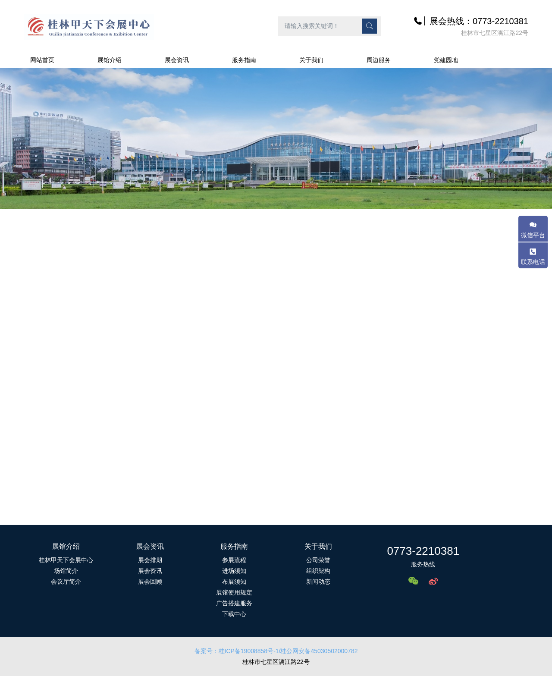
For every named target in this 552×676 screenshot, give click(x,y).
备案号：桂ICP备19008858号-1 (236, 651)
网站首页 (42, 60)
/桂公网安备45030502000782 (318, 651)
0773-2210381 (423, 550)
